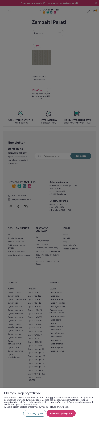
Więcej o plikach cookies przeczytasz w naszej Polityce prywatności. (36, 406)
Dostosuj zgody (35, 413)
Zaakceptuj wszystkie (61, 413)
